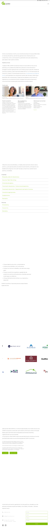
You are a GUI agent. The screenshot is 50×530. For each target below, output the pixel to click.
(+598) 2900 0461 (6, 512)
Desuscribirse (13, 453)
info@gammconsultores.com (8, 516)
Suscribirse (5, 453)
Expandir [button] (35, 109)
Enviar (36, 523)
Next (48, 359)
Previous (1, 359)
